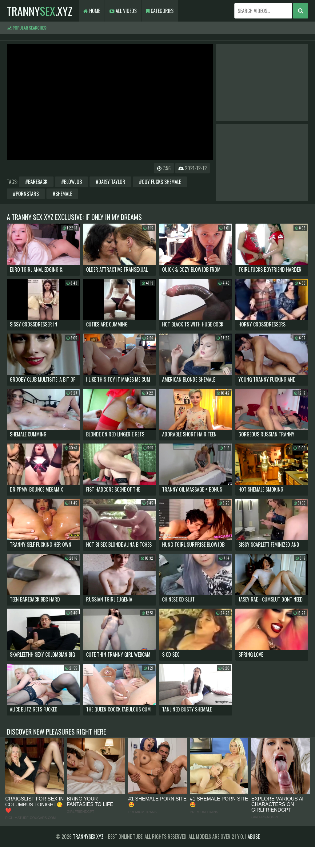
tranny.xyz (40, 10)
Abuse (254, 836)
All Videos (123, 10)
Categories (159, 10)
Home (91, 10)
